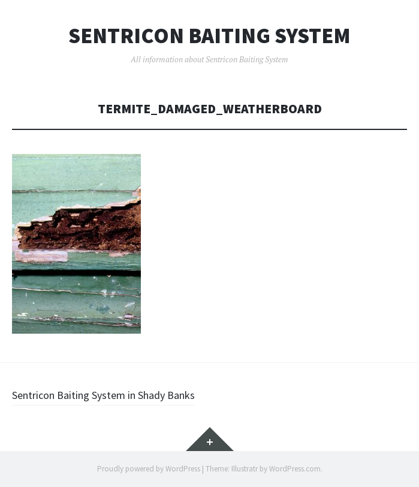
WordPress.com (295, 469)
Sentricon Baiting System (209, 36)
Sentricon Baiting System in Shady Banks (103, 395)
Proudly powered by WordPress (148, 469)
